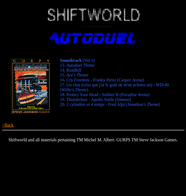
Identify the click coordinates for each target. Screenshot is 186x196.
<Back (8, 125)
